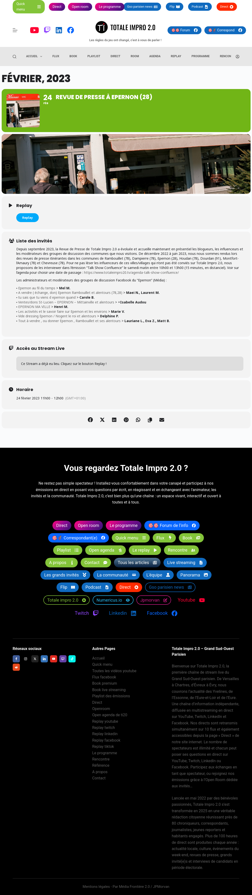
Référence (100, 765)
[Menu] (15, 30)
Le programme (104, 753)
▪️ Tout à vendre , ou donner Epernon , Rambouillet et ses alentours (68, 321)
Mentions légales (96, 886)
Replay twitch (103, 727)
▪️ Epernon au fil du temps (36, 288)
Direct (226, 7)
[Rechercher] (14, 56)
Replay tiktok (103, 746)
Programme (200, 56)
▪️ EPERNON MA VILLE (33, 306)
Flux (55, 56)
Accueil (35, 56)
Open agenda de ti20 (109, 715)
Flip (174, 7)
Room (135, 56)
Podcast (200, 7)
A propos (99, 772)
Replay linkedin (105, 734)
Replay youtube (105, 721)
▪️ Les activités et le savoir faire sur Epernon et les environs (61, 311)
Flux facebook (104, 677)
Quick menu (102, 664)
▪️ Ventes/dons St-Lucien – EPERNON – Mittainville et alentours (65, 302)
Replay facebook (106, 740)
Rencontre (228, 56)
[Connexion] (237, 56)
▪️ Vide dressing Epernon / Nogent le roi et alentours (56, 316)
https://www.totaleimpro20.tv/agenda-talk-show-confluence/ (131, 272)
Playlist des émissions (111, 696)
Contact (99, 778)
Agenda (155, 56)
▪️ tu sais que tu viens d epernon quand (46, 297)
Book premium (104, 683)
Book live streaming (109, 690)
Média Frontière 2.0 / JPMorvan (144, 886)
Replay (176, 56)
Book (73, 56)
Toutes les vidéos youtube (114, 671)
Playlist (93, 56)
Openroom (101, 708)
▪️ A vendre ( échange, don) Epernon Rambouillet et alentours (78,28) (69, 293)
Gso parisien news (142, 7)
